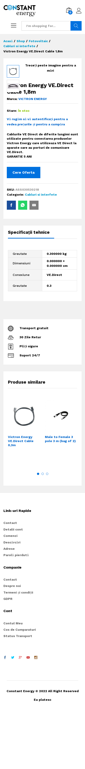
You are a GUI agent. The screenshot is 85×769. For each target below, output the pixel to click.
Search (76, 26)
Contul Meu (13, 679)
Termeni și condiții (18, 648)
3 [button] (47, 529)
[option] (24, 485)
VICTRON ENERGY (32, 154)
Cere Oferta (23, 228)
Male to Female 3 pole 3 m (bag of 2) (60, 494)
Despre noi (12, 641)
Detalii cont (13, 585)
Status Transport (17, 691)
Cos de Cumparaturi (19, 685)
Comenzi (10, 591)
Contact (10, 578)
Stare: (12, 166)
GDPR (7, 654)
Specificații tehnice (29, 288)
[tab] (31, 290)
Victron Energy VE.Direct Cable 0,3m (21, 496)
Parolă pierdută (16, 610)
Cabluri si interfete (41, 250)
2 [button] (42, 529)
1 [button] (38, 529)
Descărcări (11, 598)
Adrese (9, 604)
